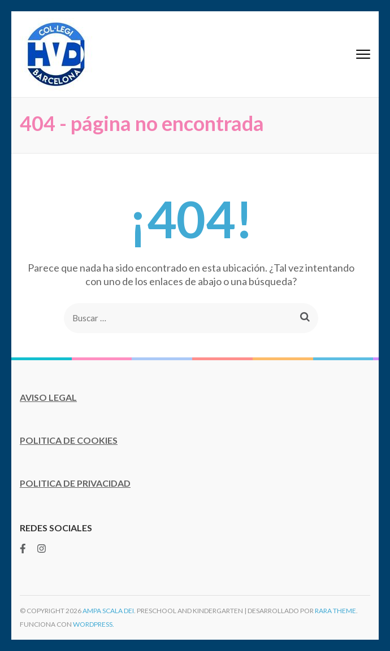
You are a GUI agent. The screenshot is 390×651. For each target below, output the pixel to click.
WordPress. (93, 624)
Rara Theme (335, 610)
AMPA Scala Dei (108, 610)
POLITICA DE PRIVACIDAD (75, 483)
